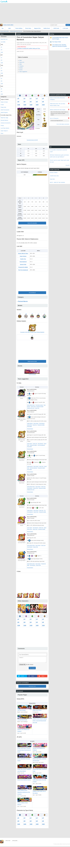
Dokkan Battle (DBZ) (8, 24)
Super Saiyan (23, 256)
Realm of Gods (4, 102)
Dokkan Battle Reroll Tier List (16, 31)
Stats (20, 60)
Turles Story (28, 28)
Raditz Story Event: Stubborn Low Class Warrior (24, 769)
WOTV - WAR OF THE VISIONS (57, 182)
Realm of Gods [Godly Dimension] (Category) (57, 98)
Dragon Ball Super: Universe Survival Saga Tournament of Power (24, 749)
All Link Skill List (32, 292)
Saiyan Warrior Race (23, 253)
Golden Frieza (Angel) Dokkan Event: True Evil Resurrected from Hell (40, 720)
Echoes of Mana (53, 172)
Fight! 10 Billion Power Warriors (24, 803)
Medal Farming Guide (32, 361)
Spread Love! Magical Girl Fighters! (24, 729)
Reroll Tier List (4, 39)
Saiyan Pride (23, 264)
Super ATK (21, 62)
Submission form (32, 687)
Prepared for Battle (23, 267)
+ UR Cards (65, 28)
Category (21, 66)
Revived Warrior (23, 301)
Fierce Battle (29, 426)
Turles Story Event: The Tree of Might (40, 780)
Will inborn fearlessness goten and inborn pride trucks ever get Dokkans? (59, 155)
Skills (20, 64)
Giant (2, 133)
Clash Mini (52, 179)
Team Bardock (23, 261)
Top (2, 28)
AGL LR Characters (54, 118)
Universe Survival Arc (6, 122)
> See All (67, 48)
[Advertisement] (35, 13)
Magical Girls (37, 28)
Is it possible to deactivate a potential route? (58, 150)
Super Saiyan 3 (4, 130)
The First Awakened (23, 269)
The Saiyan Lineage (39, 405)
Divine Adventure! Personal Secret (24, 759)
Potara (2, 125)
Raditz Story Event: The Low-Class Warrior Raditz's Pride (57, 104)
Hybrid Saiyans (4, 112)
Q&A (9, 28)
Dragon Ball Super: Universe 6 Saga (40, 769)
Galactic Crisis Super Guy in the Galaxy (40, 791)
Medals (21, 67)
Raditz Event (47, 28)
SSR (18, 104)
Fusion (2, 104)
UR (18, 101)
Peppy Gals (3, 107)
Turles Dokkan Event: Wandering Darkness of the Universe (24, 791)
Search (67, 24)
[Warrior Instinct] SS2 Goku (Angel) (57, 109)
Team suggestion (23, 71)
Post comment (32, 668)
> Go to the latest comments (62, 124)
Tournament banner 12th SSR (32, 140)
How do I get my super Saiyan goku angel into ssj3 (59, 161)
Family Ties (23, 259)
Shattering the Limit (30, 408)
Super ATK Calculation (32, 222)
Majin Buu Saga (4, 117)
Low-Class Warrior (5, 128)
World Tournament (5, 109)
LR (18, 98)
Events (21, 69)
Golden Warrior (30, 423)
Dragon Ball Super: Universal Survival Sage (40, 759)
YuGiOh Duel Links (54, 175)
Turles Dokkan (18, 28)
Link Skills (3, 41)
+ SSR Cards (56, 28)
